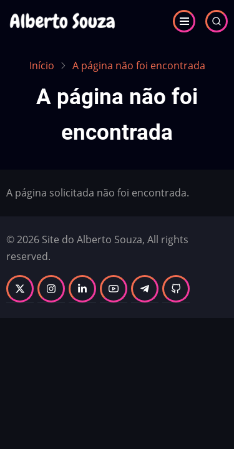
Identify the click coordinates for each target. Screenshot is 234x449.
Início (41, 65)
